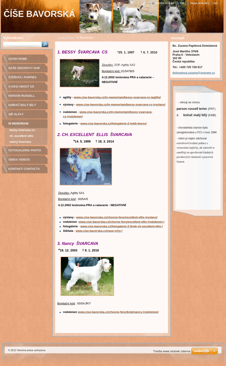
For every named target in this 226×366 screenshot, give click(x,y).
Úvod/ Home (66, 37)
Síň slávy (16, 114)
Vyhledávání (13, 38)
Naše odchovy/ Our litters (24, 69)
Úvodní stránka (164, 3)
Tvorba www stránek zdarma (171, 351)
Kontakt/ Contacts (24, 168)
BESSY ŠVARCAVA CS (22, 130)
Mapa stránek (199, 3)
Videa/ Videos (19, 159)
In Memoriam (18, 123)
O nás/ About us (21, 86)
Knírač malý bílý (22, 105)
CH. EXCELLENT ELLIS (21, 136)
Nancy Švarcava (20, 141)
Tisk (182, 3)
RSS (215, 3)
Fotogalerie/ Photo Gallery (24, 152)
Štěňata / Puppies (22, 77)
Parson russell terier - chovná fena (25, 97)
